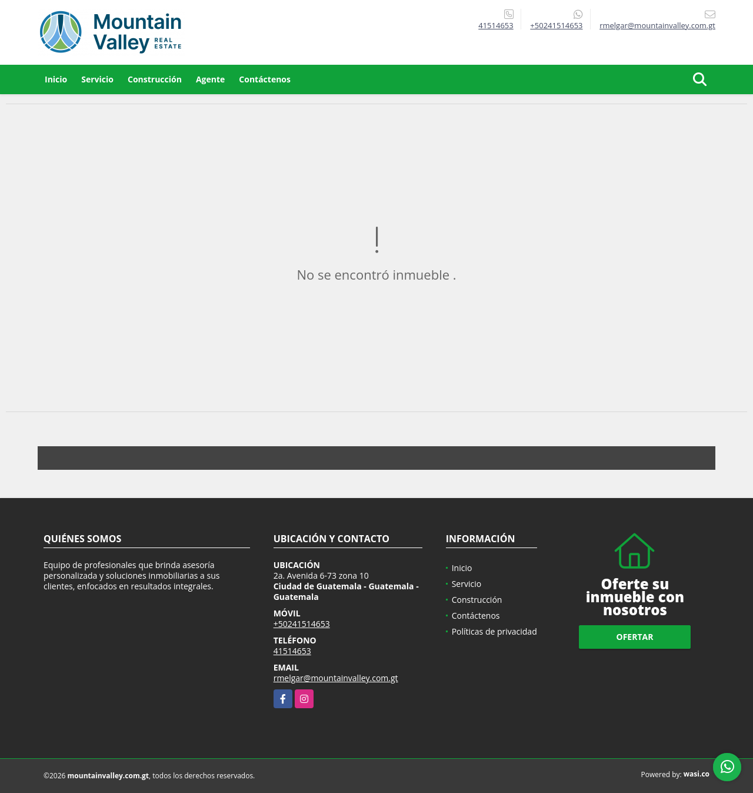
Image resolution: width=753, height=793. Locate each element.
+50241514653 (556, 25)
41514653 (495, 25)
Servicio (97, 79)
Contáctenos (265, 79)
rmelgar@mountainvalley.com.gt (336, 677)
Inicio (56, 79)
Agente (210, 79)
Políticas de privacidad (494, 631)
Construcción (155, 79)
